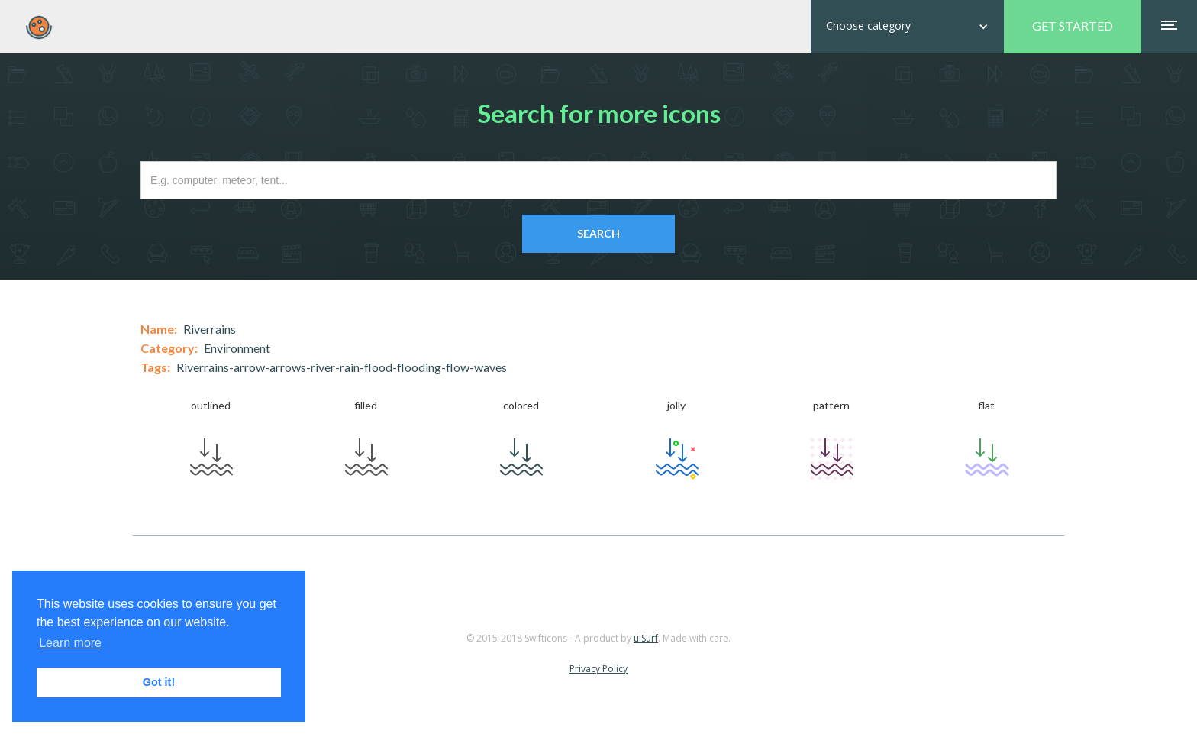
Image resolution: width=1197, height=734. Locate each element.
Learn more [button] (70, 642)
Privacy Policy (598, 668)
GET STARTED (1072, 25)
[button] (907, 26)
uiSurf (646, 638)
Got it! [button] (159, 682)
